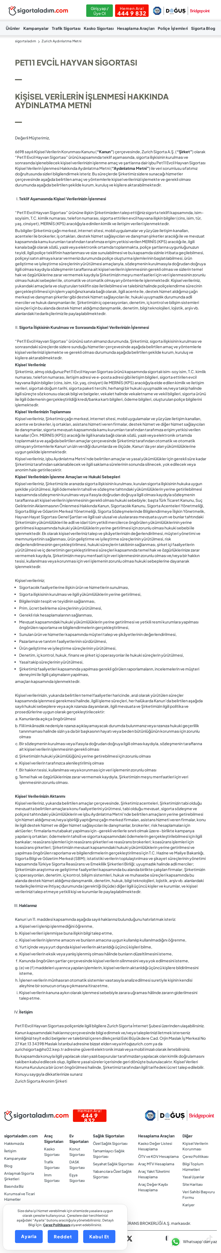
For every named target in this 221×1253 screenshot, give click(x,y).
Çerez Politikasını (56, 1225)
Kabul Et (99, 1236)
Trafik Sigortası (66, 28)
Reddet (63, 1236)
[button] (192, 1242)
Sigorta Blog (203, 28)
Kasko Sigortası (99, 28)
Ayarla (29, 1236)
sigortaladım (25, 41)
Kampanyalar (36, 28)
